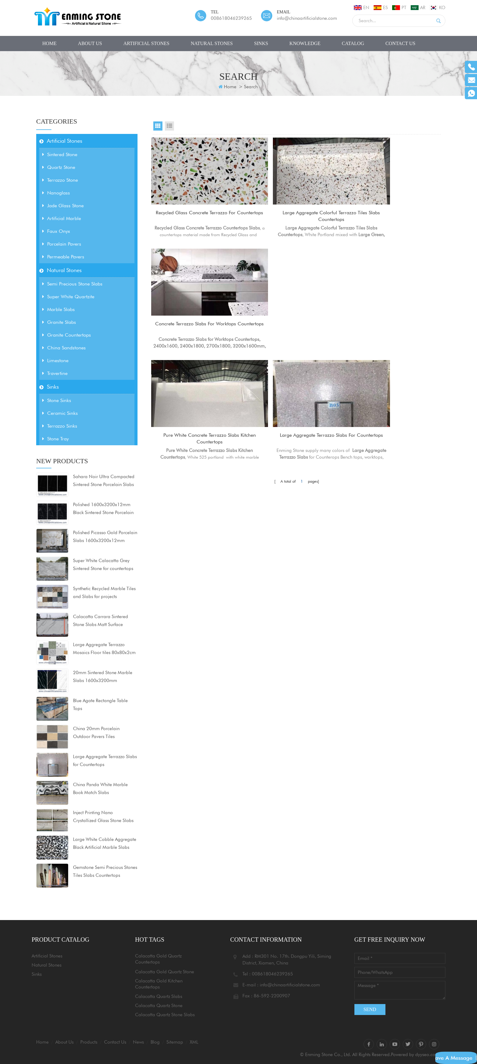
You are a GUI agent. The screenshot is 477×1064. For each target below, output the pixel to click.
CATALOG (353, 43)
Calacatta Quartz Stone (159, 1005)
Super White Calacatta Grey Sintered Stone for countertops (103, 564)
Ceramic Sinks (60, 413)
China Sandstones (64, 348)
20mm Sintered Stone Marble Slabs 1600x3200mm (102, 676)
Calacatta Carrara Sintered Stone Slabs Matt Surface (100, 620)
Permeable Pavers (63, 257)
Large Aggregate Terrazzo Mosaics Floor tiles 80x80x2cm (104, 648)
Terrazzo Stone (60, 180)
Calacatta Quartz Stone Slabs (165, 1014)
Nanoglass (56, 193)
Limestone (55, 360)
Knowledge (304, 43)
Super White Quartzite (68, 296)
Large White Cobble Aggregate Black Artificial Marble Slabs (104, 843)
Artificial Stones (146, 43)
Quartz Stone (58, 167)
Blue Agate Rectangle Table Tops (100, 704)
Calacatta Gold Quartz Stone (164, 972)
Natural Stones (212, 43)
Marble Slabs (58, 309)
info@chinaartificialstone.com (307, 18)
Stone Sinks (56, 400)
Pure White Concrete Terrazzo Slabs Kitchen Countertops (197, 330)
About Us (90, 43)
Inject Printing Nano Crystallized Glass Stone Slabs (103, 816)
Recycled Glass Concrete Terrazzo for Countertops (197, 216)
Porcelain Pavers (61, 244)
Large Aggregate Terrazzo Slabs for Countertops (105, 760)
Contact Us (400, 43)
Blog (155, 1042)
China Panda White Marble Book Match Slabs (100, 788)
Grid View (157, 126)
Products (88, 1042)
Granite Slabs (59, 322)
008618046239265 (231, 18)
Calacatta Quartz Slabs (158, 996)
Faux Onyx (56, 231)
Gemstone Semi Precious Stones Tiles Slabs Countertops (105, 871)
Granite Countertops (66, 335)
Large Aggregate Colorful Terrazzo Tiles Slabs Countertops (296, 216)
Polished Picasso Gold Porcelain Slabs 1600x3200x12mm (105, 536)
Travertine (55, 373)
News (138, 1042)
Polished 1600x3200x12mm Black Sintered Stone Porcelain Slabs (103, 509)
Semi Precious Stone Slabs (72, 284)
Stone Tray (55, 439)
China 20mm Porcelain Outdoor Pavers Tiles (96, 732)
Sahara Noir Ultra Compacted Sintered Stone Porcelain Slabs (103, 480)
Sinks (261, 43)
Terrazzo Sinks (59, 426)
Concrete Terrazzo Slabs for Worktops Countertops (395, 216)
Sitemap (174, 1042)
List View (169, 126)
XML (194, 1042)
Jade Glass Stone (63, 205)
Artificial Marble (61, 218)
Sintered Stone (59, 154)
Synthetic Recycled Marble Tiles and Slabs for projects (104, 592)
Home (49, 43)
